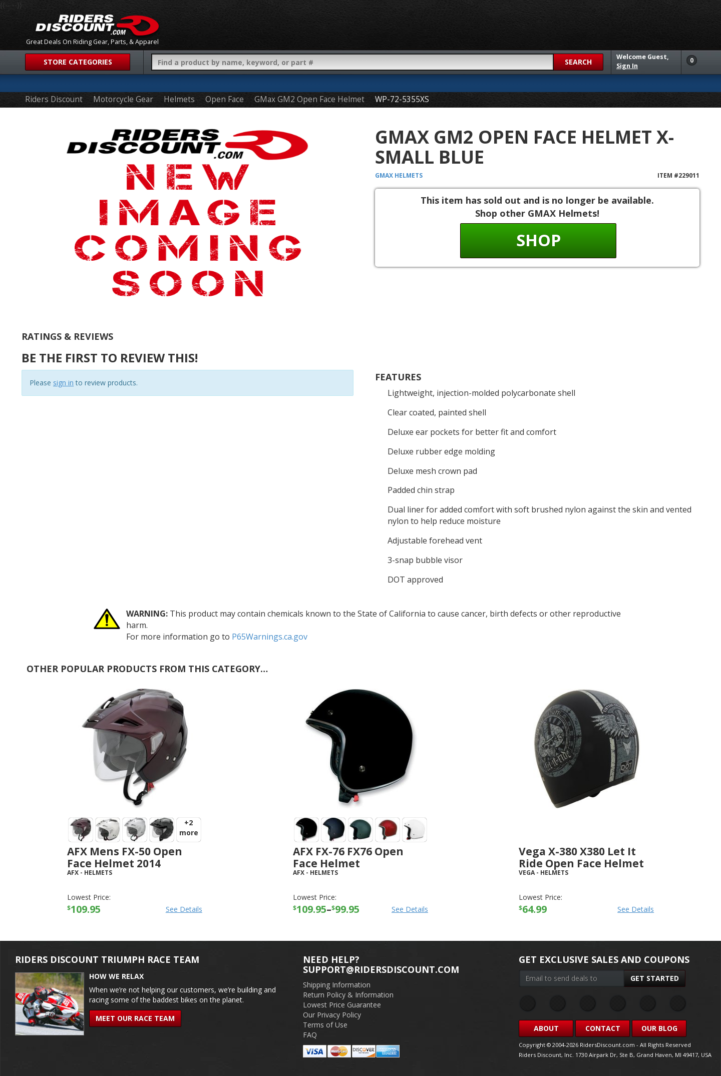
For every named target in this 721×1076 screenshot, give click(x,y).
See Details (184, 909)
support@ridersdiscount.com (381, 969)
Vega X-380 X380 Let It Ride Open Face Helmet (581, 857)
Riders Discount (54, 99)
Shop (538, 240)
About (546, 1028)
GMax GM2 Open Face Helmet (309, 99)
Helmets (179, 99)
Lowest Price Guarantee (342, 1004)
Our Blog (659, 1028)
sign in (63, 382)
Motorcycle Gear (123, 99)
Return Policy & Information (348, 994)
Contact (602, 1028)
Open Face (224, 99)
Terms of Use (325, 1024)
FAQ (310, 1034)
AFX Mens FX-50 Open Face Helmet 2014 (124, 857)
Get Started (654, 978)
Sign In (627, 66)
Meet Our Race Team (135, 1018)
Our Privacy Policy (332, 1014)
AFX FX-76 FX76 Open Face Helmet (348, 857)
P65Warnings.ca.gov (269, 636)
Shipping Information (337, 984)
